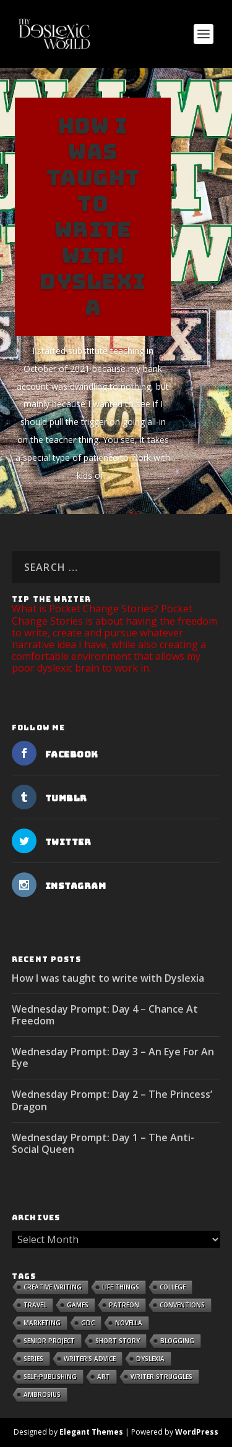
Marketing (42, 1322)
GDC (88, 1322)
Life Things (120, 1287)
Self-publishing (50, 1376)
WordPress (196, 1432)
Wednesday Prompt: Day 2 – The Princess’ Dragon (112, 1100)
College (173, 1287)
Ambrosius (42, 1394)
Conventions (182, 1305)
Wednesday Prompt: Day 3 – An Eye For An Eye (113, 1057)
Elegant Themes (91, 1432)
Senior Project (49, 1340)
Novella (128, 1322)
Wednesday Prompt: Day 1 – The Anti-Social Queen (103, 1143)
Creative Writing (53, 1287)
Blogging (177, 1340)
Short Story (117, 1340)
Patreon (124, 1305)
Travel (35, 1305)
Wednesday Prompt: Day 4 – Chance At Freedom (105, 1014)
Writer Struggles (161, 1376)
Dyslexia (150, 1358)
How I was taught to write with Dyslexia (93, 216)
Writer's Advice (90, 1358)
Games (77, 1305)
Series (33, 1358)
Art (103, 1376)
